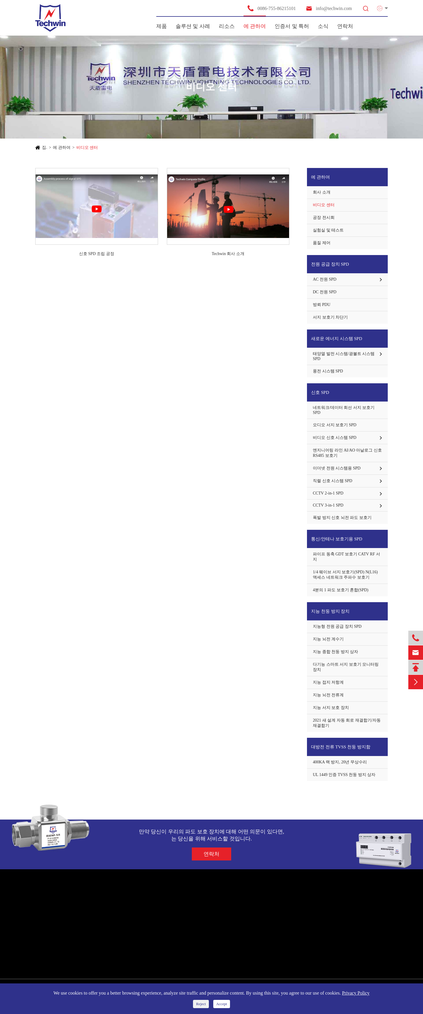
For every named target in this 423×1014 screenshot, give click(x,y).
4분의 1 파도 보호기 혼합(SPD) (340, 590)
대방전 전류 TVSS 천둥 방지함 (340, 747)
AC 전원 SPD (324, 279)
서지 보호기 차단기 (330, 317)
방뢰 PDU (321, 304)
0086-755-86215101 (271, 8)
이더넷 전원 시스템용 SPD (336, 468)
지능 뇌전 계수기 (328, 639)
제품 (161, 26)
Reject (201, 1004)
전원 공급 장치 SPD (330, 264)
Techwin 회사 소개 (228, 254)
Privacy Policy (356, 992)
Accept (221, 1004)
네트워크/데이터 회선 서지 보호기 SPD (344, 410)
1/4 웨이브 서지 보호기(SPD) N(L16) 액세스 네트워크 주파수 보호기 (345, 575)
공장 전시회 (324, 217)
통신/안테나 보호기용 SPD (336, 539)
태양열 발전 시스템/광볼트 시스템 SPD (344, 356)
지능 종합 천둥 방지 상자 (335, 652)
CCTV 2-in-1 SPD (328, 493)
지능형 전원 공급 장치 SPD (337, 626)
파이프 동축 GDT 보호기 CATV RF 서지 (346, 557)
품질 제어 (321, 243)
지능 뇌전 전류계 (328, 695)
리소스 (227, 26)
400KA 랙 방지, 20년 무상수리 (340, 762)
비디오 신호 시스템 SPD (334, 437)
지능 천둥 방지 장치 (330, 611)
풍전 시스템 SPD (328, 371)
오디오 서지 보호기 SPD (334, 425)
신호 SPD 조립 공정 (96, 254)
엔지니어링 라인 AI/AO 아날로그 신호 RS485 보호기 (347, 453)
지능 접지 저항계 (328, 682)
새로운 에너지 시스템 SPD (336, 338)
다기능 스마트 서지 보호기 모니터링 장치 (346, 667)
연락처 (345, 26)
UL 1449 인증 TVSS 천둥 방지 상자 (344, 774)
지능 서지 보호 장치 (331, 707)
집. (44, 147)
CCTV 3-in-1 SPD (328, 505)
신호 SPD (320, 392)
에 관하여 (255, 26)
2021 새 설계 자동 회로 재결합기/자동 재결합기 (347, 723)
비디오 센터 (87, 147)
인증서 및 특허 (292, 26)
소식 (323, 26)
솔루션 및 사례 (193, 26)
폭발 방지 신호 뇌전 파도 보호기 (342, 517)
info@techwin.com (329, 8)
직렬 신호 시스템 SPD (332, 481)
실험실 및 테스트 (328, 230)
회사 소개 (321, 192)
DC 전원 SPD (324, 292)
